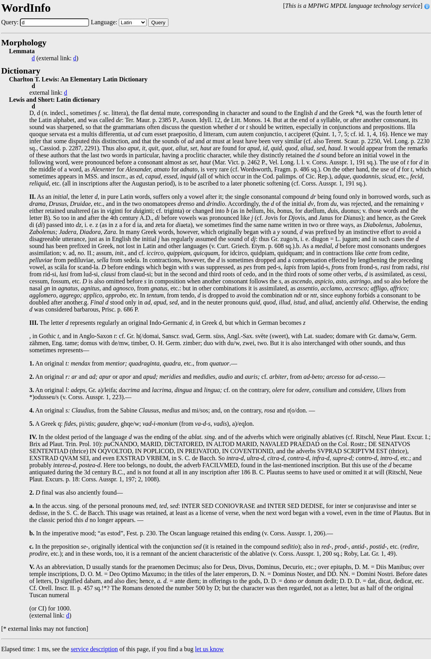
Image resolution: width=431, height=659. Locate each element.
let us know (209, 649)
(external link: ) (55, 58)
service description (94, 649)
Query (158, 22)
